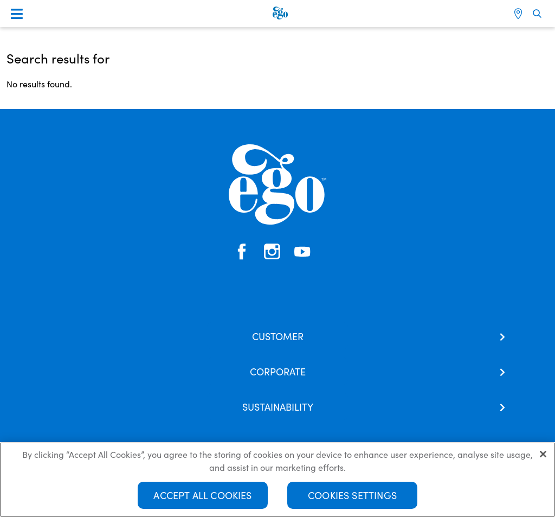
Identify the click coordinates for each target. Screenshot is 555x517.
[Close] (543, 454)
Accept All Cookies (202, 495)
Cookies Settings (352, 495)
